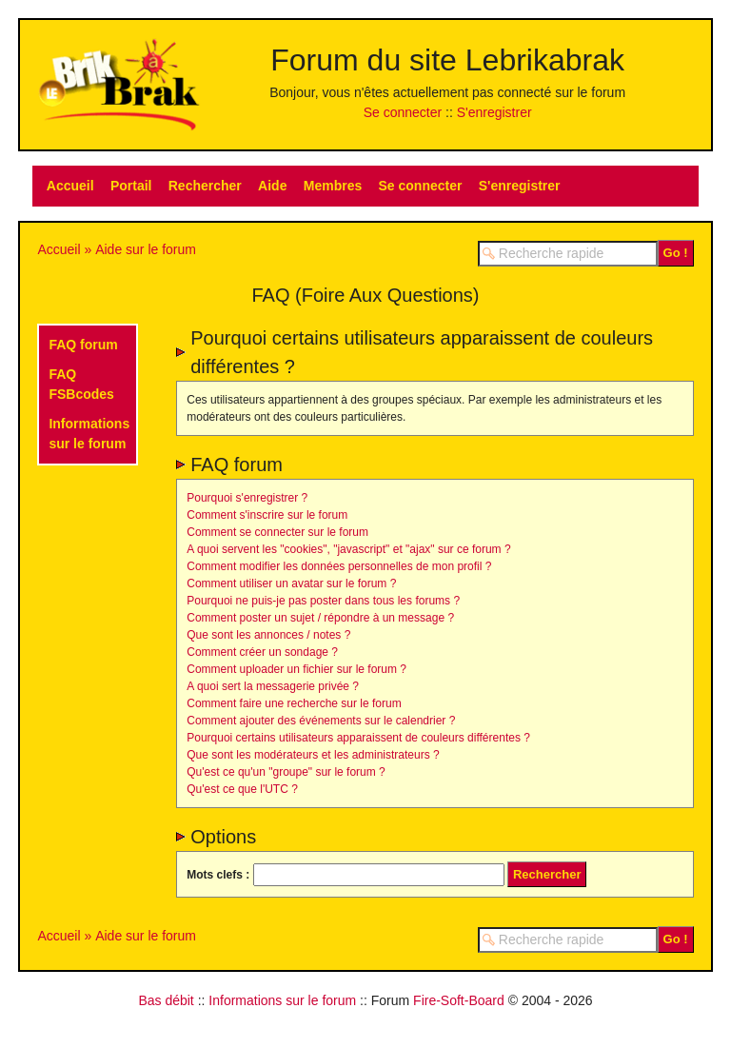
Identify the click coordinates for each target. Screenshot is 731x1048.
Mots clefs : (218, 874)
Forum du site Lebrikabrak (447, 60)
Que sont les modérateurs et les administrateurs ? (313, 754)
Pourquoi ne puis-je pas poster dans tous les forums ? (323, 600)
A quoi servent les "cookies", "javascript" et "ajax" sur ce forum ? (348, 549)
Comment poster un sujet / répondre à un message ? (320, 617)
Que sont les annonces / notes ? (268, 635)
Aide (272, 185)
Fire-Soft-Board (458, 1000)
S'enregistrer (494, 112)
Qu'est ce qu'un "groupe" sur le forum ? (286, 772)
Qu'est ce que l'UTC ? (242, 789)
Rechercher (205, 185)
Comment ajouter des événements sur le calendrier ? (321, 720)
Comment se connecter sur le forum (277, 532)
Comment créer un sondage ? (262, 652)
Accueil (70, 185)
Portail (131, 185)
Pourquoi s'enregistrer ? (247, 497)
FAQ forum (83, 344)
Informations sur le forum (282, 1000)
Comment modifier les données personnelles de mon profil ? (339, 566)
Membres (333, 185)
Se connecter (403, 112)
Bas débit (165, 1000)
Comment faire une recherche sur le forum (294, 703)
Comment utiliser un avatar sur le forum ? (291, 583)
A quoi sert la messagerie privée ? (273, 686)
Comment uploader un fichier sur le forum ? (296, 669)
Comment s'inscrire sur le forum (267, 515)
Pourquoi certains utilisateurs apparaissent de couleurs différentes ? (358, 737)
